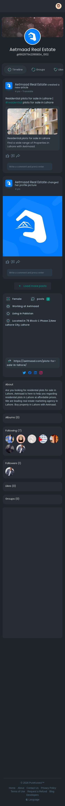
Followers (11, 463)
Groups (10, 498)
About (21, 788)
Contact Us (32, 788)
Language (32, 799)
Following (11, 430)
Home (12, 788)
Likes (8, 486)
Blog (51, 791)
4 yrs (17, 91)
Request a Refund (37, 791)
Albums (10, 417)
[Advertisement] (32, 540)
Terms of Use (18, 791)
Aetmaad (33, 306)
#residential (13, 102)
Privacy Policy (48, 788)
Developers (32, 795)
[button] (59, 6)
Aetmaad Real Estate (32, 49)
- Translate (27, 91)
